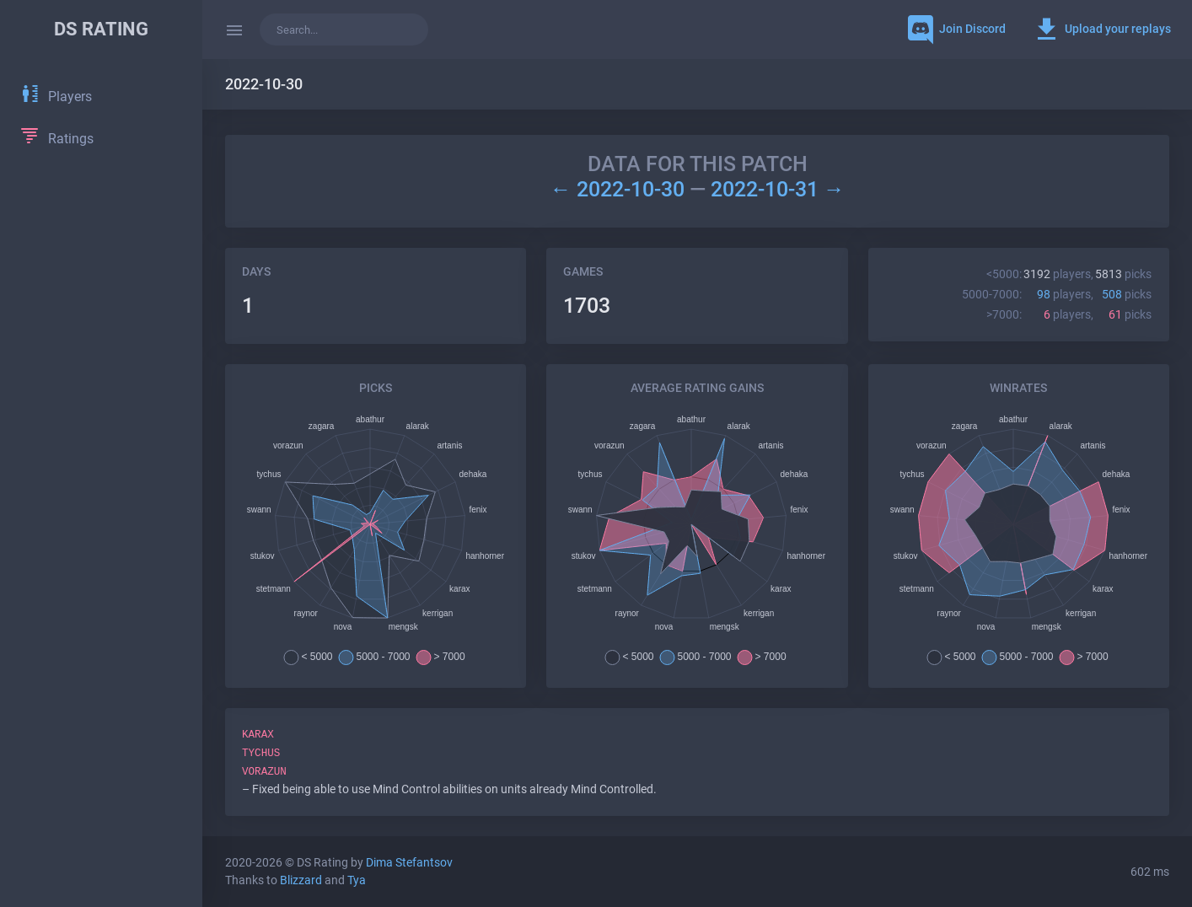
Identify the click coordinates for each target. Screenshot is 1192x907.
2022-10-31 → (778, 189)
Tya (356, 880)
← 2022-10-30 (619, 189)
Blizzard (301, 880)
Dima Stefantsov (409, 863)
